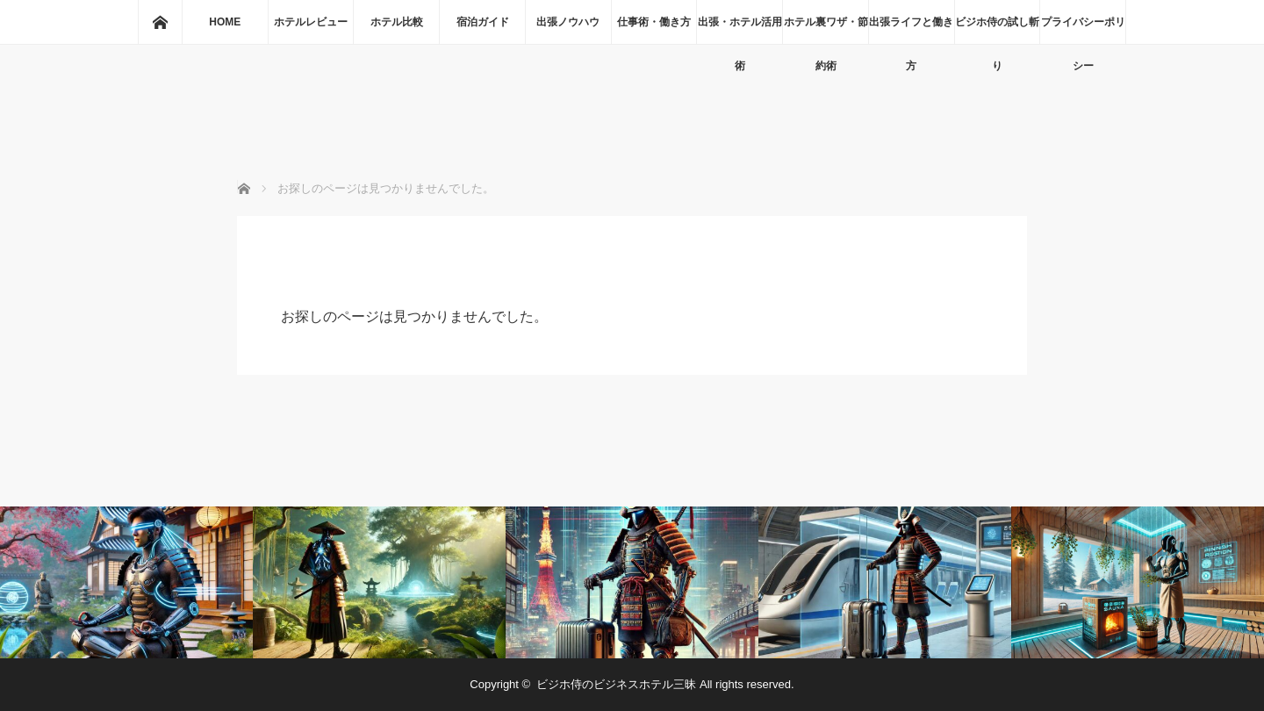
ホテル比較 (396, 22)
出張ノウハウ (568, 22)
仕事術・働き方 (654, 22)
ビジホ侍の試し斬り (997, 30)
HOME (225, 22)
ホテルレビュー (311, 22)
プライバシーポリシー (1083, 30)
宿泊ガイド (482, 22)
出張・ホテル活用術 (740, 30)
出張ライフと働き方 (911, 30)
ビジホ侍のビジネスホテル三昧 (616, 684)
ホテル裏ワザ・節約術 (826, 30)
